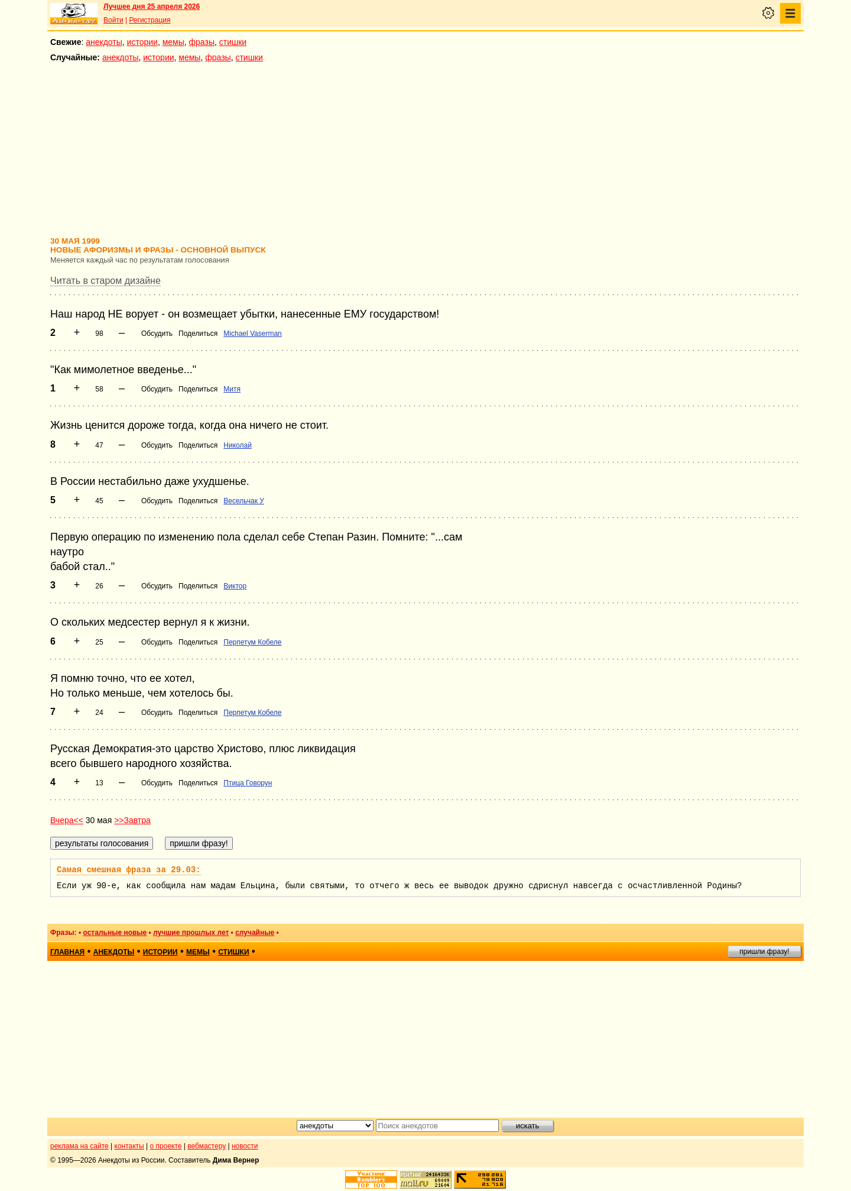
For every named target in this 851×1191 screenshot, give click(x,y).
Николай (237, 445)
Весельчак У (243, 501)
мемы (173, 42)
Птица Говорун (247, 783)
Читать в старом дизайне (105, 281)
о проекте (166, 1146)
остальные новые (115, 932)
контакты (129, 1146)
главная (67, 952)
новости (245, 1146)
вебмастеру (206, 1146)
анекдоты (104, 42)
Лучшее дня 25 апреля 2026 (151, 6)
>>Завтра (132, 820)
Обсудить (157, 333)
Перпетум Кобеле (252, 642)
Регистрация (149, 20)
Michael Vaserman (252, 333)
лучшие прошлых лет (191, 932)
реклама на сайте (79, 1146)
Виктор (234, 586)
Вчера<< (66, 820)
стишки (232, 42)
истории (142, 42)
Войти (113, 20)
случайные (254, 932)
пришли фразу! (764, 951)
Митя (232, 389)
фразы (202, 42)
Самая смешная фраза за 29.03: (129, 870)
